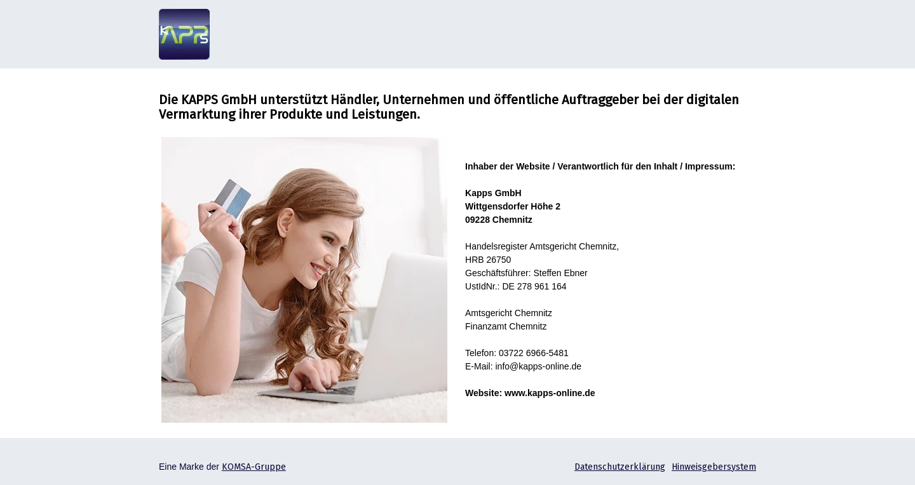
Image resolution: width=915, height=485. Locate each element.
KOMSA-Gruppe (254, 467)
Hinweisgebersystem (714, 467)
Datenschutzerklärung (619, 467)
